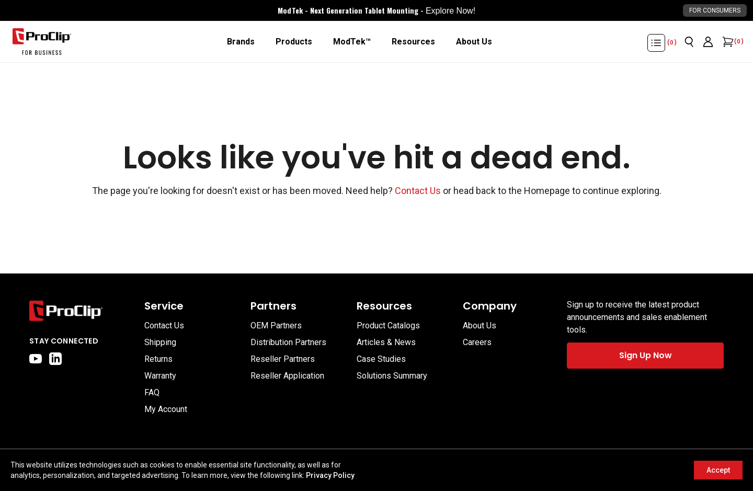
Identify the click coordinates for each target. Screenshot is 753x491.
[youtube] (35, 358)
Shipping (160, 342)
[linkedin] (55, 358)
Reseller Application (287, 376)
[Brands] (241, 42)
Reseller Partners (282, 359)
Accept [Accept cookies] (718, 470)
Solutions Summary (392, 376)
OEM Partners (276, 325)
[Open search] (689, 42)
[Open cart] (727, 42)
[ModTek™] (352, 42)
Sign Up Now (645, 355)
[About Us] (474, 42)
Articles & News (386, 342)
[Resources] (413, 42)
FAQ (151, 392)
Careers (477, 342)
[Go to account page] (708, 42)
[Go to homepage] (42, 41)
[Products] (293, 42)
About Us (479, 325)
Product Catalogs (388, 325)
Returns (158, 359)
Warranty (160, 376)
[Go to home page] (81, 311)
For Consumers (714, 10)
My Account (165, 409)
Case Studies (381, 359)
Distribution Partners (288, 342)
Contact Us (418, 190)
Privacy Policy (330, 475)
